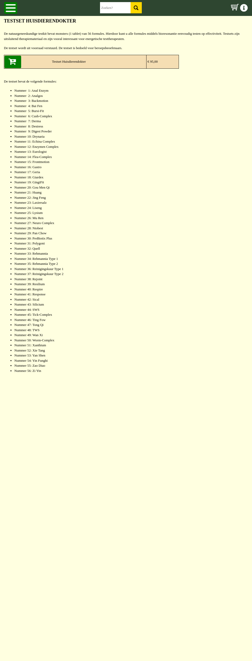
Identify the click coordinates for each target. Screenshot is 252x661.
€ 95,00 (152, 61)
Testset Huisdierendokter (69, 61)
